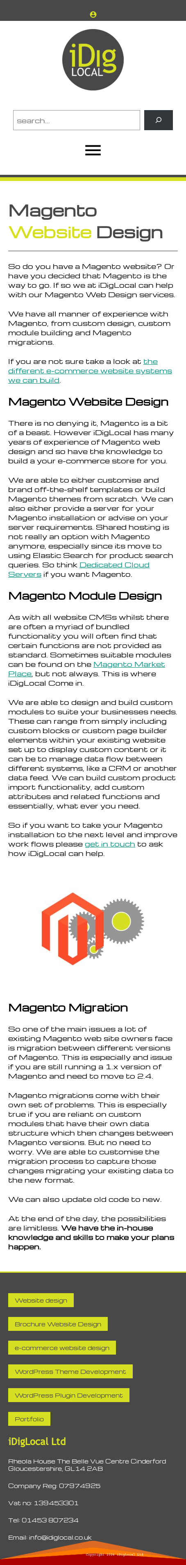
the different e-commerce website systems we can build (90, 370)
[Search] (158, 120)
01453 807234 (50, 1520)
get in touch (110, 843)
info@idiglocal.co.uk (60, 1537)
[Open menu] (93, 150)
